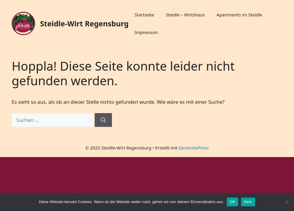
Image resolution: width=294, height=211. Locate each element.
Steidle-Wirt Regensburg (84, 23)
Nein (248, 202)
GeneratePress (194, 148)
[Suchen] (103, 120)
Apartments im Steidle (239, 15)
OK (232, 202)
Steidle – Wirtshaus (185, 15)
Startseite (144, 15)
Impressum (146, 32)
